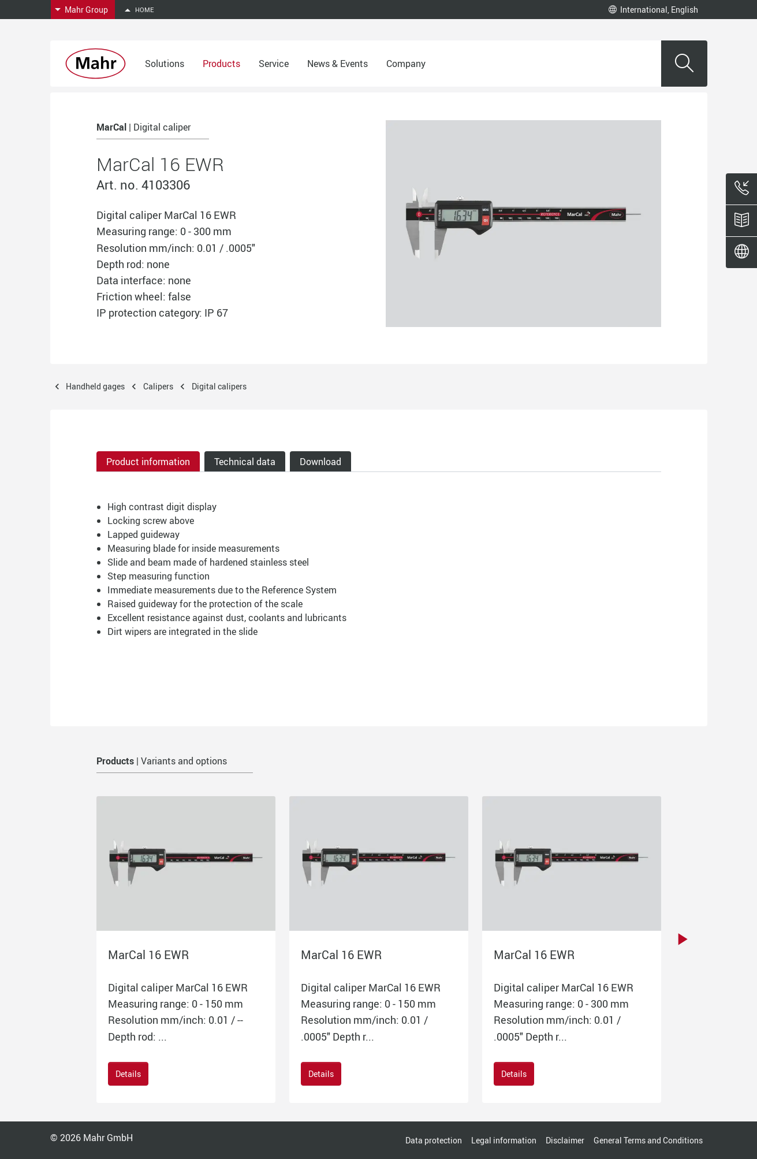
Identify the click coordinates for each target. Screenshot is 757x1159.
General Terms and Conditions (648, 1140)
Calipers (158, 386)
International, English (653, 9)
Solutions (164, 63)
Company (406, 63)
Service (274, 63)
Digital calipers (219, 386)
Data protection (433, 1140)
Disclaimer (565, 1140)
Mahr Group (86, 9)
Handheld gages (95, 386)
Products (221, 63)
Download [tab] (320, 461)
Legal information (503, 1140)
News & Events (337, 63)
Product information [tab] (148, 461)
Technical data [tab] (244, 461)
